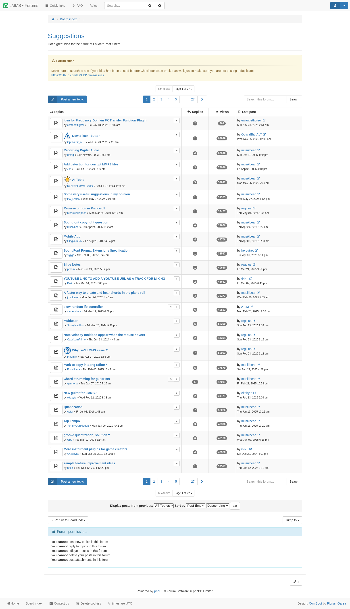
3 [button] (161, 99)
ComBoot (315, 603)
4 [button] (169, 99)
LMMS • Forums (20, 5)
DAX (70, 283)
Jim (69, 169)
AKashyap (73, 453)
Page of (183, 88)
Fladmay (72, 356)
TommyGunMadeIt (78, 425)
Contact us (59, 603)
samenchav (74, 311)
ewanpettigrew (75, 125)
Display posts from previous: (142, 505)
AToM (245, 307)
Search (294, 99)
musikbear (248, 150)
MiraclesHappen (76, 213)
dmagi (70, 154)
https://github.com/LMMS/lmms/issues (77, 75)
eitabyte (72, 397)
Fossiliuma (73, 369)
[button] (202, 99)
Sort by (190, 505)
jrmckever (73, 297)
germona (72, 383)
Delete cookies (88, 603)
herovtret (247, 250)
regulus (246, 208)
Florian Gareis (337, 603)
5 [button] (176, 99)
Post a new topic (66, 99)
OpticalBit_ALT (76, 142)
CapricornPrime (76, 339)
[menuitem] (93, 5)
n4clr (70, 467)
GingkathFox (74, 241)
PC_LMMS (73, 198)
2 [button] (154, 99)
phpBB (158, 591)
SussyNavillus (75, 325)
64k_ (244, 278)
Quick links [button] (55, 5)
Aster (70, 411)
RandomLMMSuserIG (80, 186)
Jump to (292, 520)
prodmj (71, 269)
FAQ (77, 5)
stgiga (70, 255)
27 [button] (193, 99)
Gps (69, 439)
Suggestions (66, 36)
